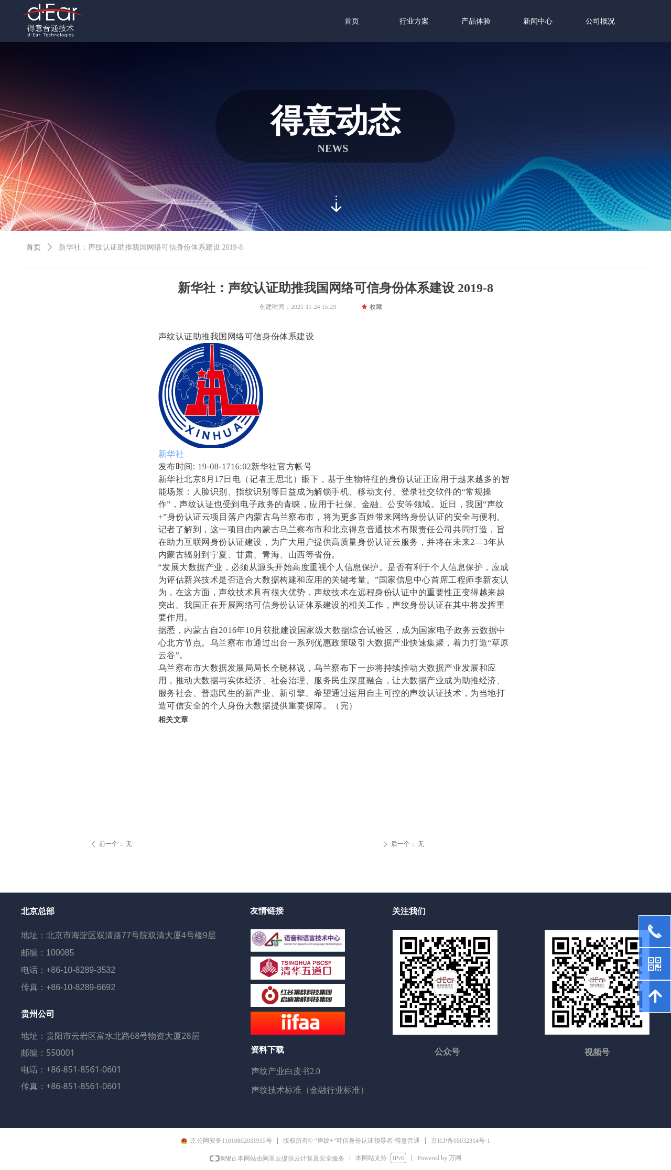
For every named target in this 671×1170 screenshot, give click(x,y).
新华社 (171, 453)
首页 (33, 247)
